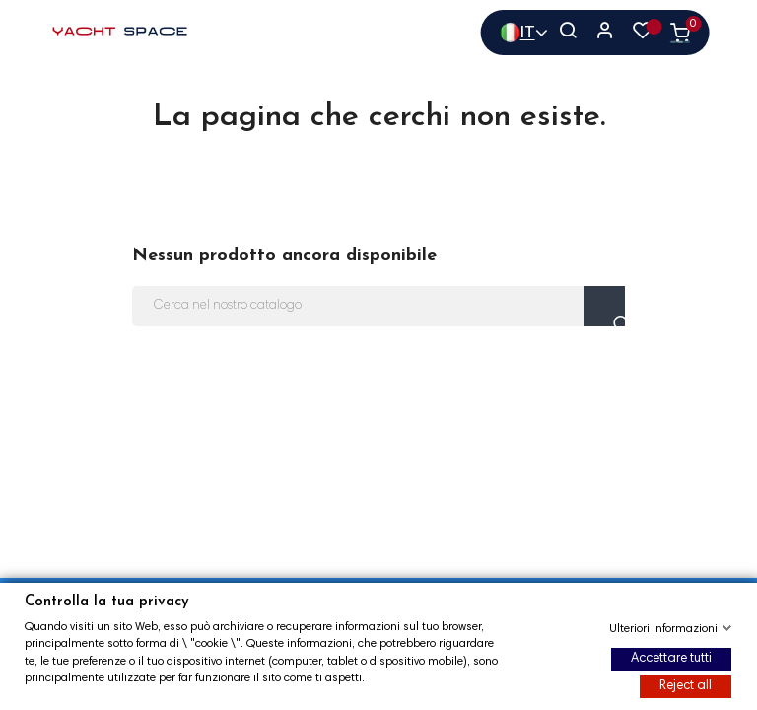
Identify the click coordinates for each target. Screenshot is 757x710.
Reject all (685, 686)
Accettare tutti (671, 659)
